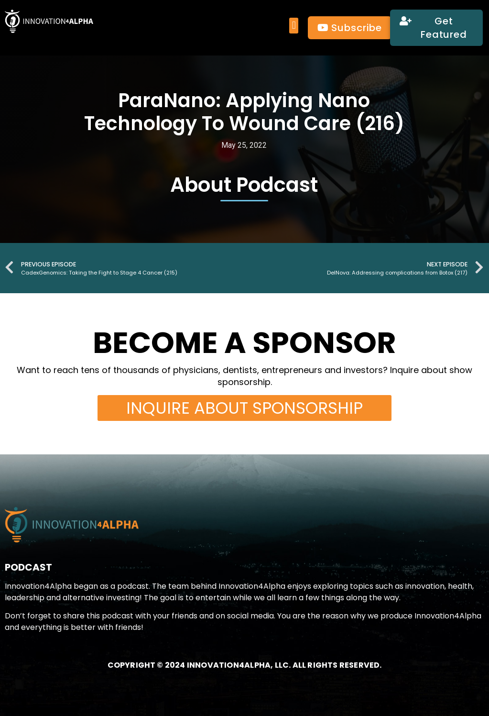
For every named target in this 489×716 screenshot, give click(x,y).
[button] (293, 25)
